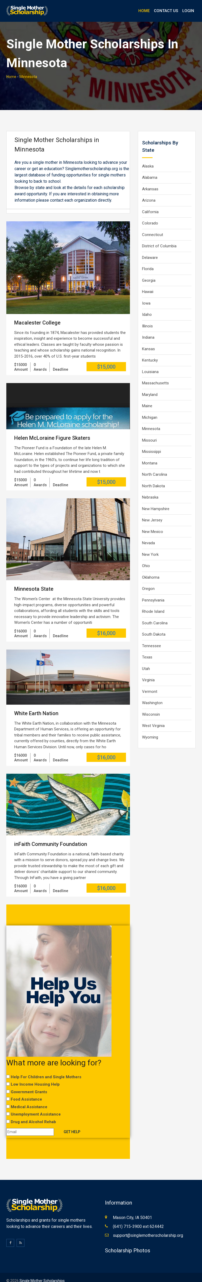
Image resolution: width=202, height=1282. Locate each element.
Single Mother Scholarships (42, 1274)
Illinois (147, 317)
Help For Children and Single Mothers (46, 1068)
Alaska (148, 157)
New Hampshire (155, 500)
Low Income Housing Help (35, 1076)
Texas (147, 648)
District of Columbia (159, 237)
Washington (152, 694)
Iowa (146, 294)
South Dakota (153, 626)
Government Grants (29, 1083)
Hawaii (147, 283)
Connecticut (152, 226)
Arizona (148, 192)
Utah (146, 660)
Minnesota (28, 68)
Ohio (146, 557)
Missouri (149, 432)
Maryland (150, 386)
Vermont (149, 683)
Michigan (149, 409)
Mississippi (151, 443)
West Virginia (153, 717)
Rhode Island (153, 603)
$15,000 (106, 358)
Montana (149, 454)
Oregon (148, 580)
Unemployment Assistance (36, 1105)
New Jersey (152, 511)
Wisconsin (151, 706)
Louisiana (150, 363)
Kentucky (150, 351)
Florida (148, 260)
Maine (147, 397)
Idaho (147, 306)
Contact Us (166, 10)
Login (188, 10)
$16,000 (106, 624)
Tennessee (151, 637)
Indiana (148, 329)
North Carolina (154, 466)
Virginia (148, 671)
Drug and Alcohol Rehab (33, 1113)
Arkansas (150, 180)
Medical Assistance (29, 1098)
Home (144, 10)
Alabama (149, 169)
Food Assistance (26, 1091)
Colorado (150, 214)
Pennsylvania (153, 591)
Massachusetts (155, 374)
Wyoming (150, 728)
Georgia (148, 272)
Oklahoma (150, 569)
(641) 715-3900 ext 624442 (138, 1219)
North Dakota (153, 477)
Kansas (148, 340)
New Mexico (152, 523)
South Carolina (155, 614)
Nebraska (150, 488)
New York (150, 546)
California (150, 203)
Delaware (150, 249)
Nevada (148, 534)
